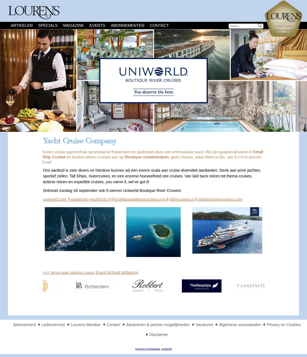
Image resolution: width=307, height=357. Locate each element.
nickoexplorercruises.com (220, 199)
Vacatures (204, 324)
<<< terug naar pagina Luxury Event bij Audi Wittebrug (90, 272)
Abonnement (24, 324)
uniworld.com (55, 199)
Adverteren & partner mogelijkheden (158, 324)
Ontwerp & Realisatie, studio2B (153, 348)
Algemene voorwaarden (240, 324)
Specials (48, 25)
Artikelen (22, 25)
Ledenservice (53, 324)
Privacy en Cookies (284, 324)
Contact (159, 25)
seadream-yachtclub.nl (90, 199)
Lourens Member (86, 324)
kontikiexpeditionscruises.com (140, 199)
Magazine (73, 25)
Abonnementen (127, 25)
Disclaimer (158, 334)
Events (97, 25)
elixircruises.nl (181, 199)
